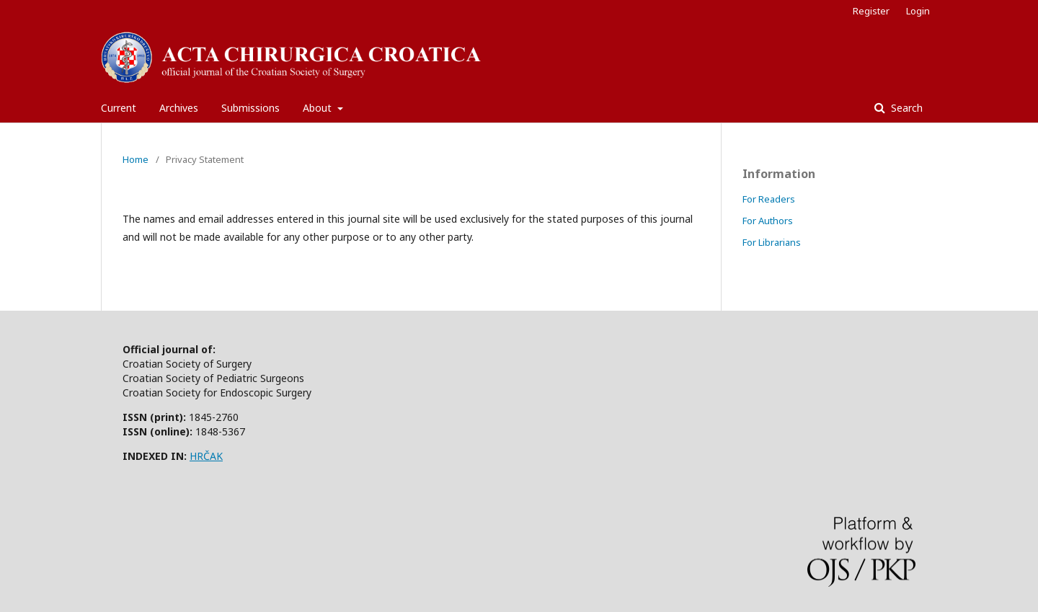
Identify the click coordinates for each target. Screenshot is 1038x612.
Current (118, 108)
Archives (178, 108)
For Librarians (771, 242)
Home (135, 159)
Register (871, 10)
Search (905, 108)
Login (918, 10)
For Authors (767, 220)
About (318, 108)
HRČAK (206, 456)
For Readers (768, 198)
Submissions (250, 108)
